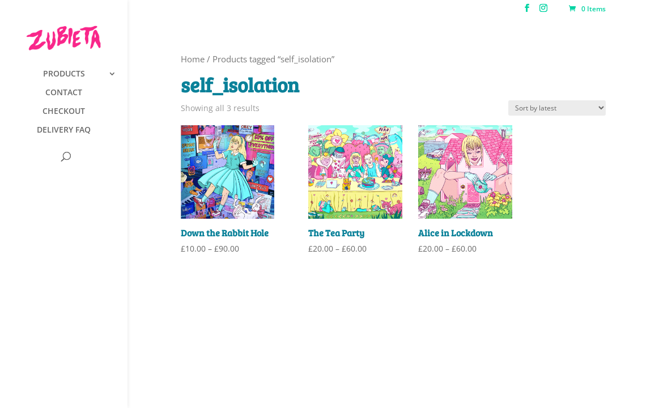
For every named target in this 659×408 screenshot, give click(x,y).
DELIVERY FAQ (64, 130)
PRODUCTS (64, 74)
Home (193, 59)
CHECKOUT (63, 111)
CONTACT (63, 92)
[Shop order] (557, 108)
